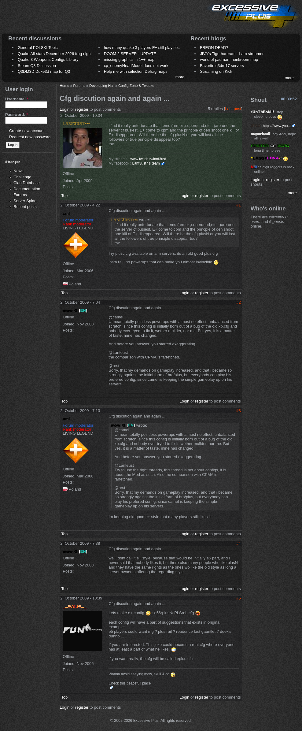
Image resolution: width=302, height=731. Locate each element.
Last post (233, 108)
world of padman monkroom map (229, 59)
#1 (238, 205)
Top (64, 195)
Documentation (26, 189)
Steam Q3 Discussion (37, 65)
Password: (16, 114)
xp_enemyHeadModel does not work (136, 65)
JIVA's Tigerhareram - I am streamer (231, 53)
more (180, 77)
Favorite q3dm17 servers (222, 65)
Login (64, 109)
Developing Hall (101, 85)
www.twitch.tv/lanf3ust (148, 159)
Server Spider (25, 201)
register (81, 109)
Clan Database (26, 182)
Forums (20, 194)
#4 (238, 543)
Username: (16, 99)
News (18, 171)
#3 (238, 410)
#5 (238, 598)
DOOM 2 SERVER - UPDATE (130, 53)
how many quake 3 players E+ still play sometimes (148, 47)
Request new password (29, 137)
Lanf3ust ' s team (146, 163)
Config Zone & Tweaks (136, 85)
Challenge (22, 177)
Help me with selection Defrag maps (136, 71)
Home (64, 85)
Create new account (27, 130)
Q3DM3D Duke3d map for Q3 (44, 71)
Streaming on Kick (216, 71)
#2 (238, 302)
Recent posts (25, 206)
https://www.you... (277, 126)
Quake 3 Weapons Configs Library (48, 59)
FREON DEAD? (214, 47)
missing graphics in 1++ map (129, 59)
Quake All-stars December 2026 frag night (55, 53)
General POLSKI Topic (38, 47)
